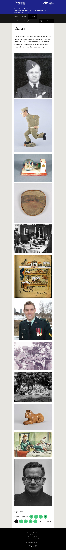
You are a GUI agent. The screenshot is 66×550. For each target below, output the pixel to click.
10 (35, 521)
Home (16, 16)
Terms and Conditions (33, 532)
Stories (24, 16)
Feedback (17, 21)
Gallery (33, 16)
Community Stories (33, 536)
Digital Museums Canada (33, 538)
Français (26, 21)
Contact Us (33, 534)
